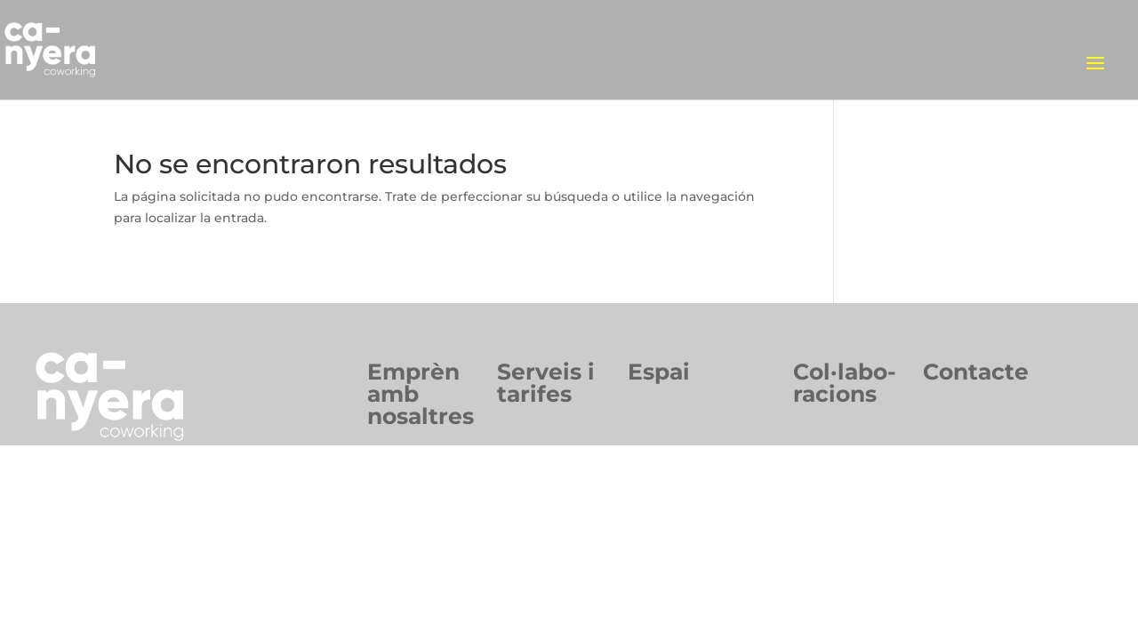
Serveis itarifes (546, 382)
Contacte (976, 371)
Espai (659, 371)
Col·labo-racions (844, 382)
